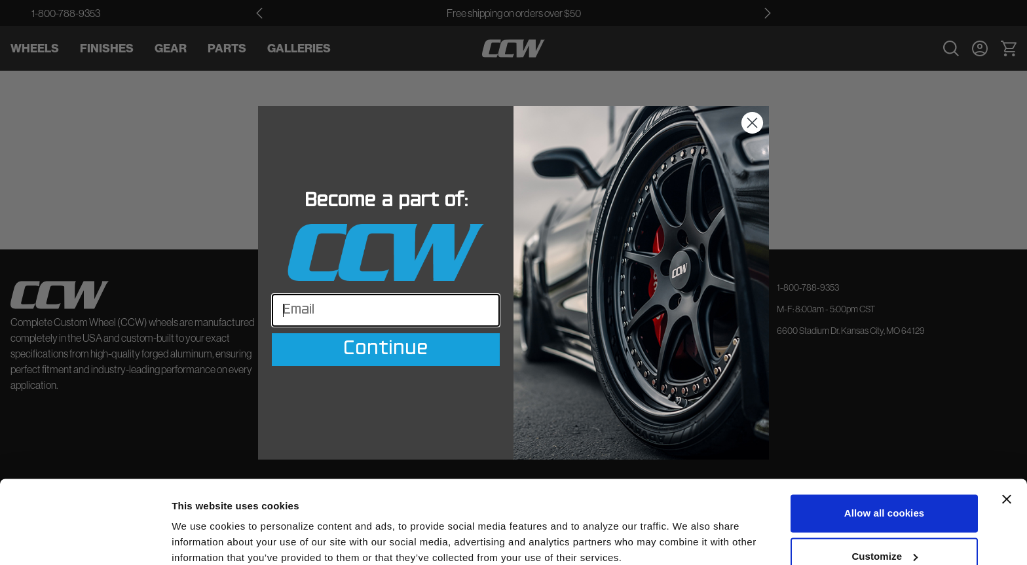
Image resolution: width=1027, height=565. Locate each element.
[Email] (386, 310)
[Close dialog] (752, 122)
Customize (884, 501)
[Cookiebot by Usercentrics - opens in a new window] (85, 539)
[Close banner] (1006, 444)
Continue (385, 349)
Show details (202, 539)
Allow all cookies (884, 458)
